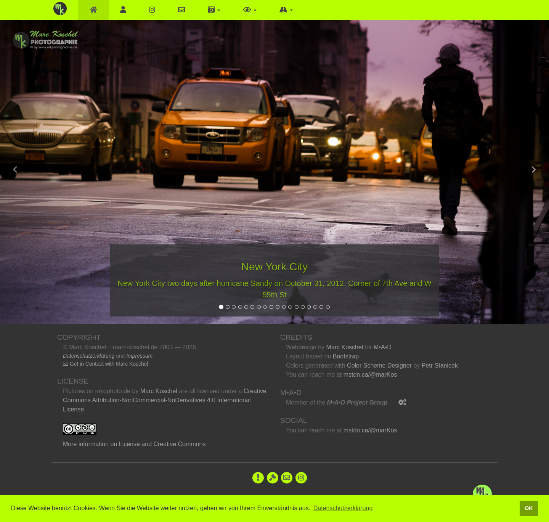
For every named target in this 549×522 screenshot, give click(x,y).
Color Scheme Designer (379, 365)
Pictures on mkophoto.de (96, 391)
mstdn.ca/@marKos (370, 374)
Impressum (139, 356)
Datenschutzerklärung (88, 356)
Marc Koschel (158, 391)
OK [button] (529, 508)
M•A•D (383, 347)
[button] (214, 10)
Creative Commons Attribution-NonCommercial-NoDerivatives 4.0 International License (164, 400)
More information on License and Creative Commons (134, 444)
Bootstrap (346, 356)
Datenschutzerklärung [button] (343, 508)
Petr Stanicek (440, 365)
